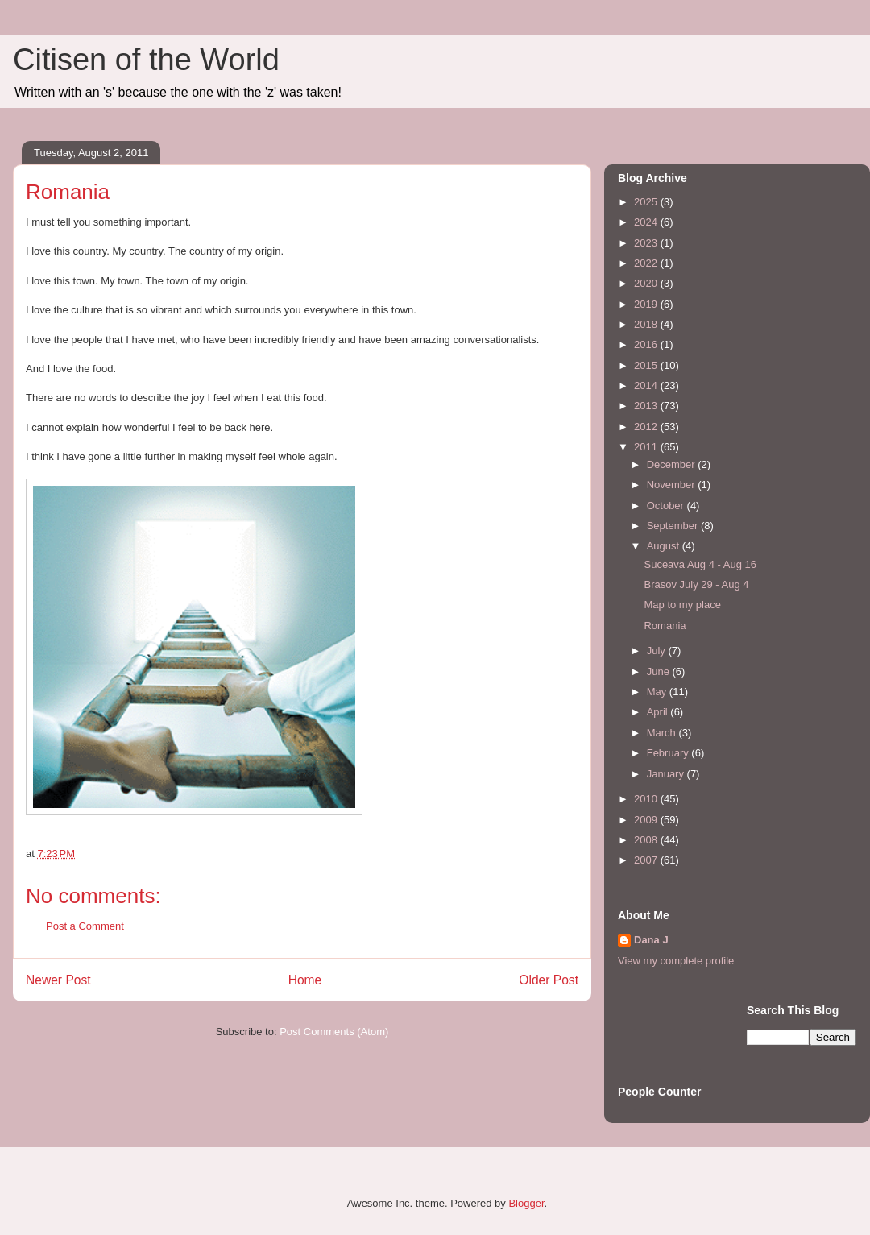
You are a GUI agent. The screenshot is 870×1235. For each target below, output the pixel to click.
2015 (647, 365)
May (658, 692)
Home (305, 980)
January (667, 774)
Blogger (526, 1203)
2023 (647, 243)
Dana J (651, 940)
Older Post (548, 980)
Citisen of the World (146, 60)
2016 (647, 344)
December (672, 464)
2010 (647, 799)
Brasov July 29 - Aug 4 (696, 584)
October (667, 505)
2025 (647, 202)
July (658, 650)
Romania (665, 626)
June (660, 671)
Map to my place (682, 605)
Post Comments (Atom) (334, 1032)
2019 (647, 304)
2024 (647, 222)
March (663, 733)
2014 (647, 385)
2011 (647, 447)
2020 (647, 283)
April (659, 712)
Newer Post (58, 980)
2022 (647, 263)
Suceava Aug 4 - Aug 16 (700, 564)
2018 (647, 324)
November (672, 485)
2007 (647, 860)
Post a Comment (85, 926)
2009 (647, 820)
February (669, 753)
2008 (647, 840)
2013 (647, 406)
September (674, 526)
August (664, 546)
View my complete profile (676, 961)
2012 (647, 427)
